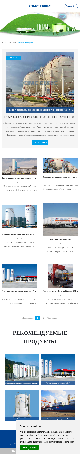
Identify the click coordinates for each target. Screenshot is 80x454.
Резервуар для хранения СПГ (58, 383)
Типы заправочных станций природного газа (19, 178)
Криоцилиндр (22, 419)
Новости (12, 43)
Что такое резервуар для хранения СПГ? (19, 291)
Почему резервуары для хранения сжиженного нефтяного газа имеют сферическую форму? (40, 116)
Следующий (52, 318)
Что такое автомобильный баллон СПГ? (60, 291)
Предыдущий (28, 318)
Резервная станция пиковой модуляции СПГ (22, 383)
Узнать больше (40, 142)
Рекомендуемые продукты (40, 337)
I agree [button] (24, 447)
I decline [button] (33, 447)
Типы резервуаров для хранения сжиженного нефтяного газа (60, 177)
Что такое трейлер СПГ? (60, 239)
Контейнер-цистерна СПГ (57, 419)
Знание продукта (25, 43)
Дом (4, 43)
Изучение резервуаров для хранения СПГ (19, 234)
